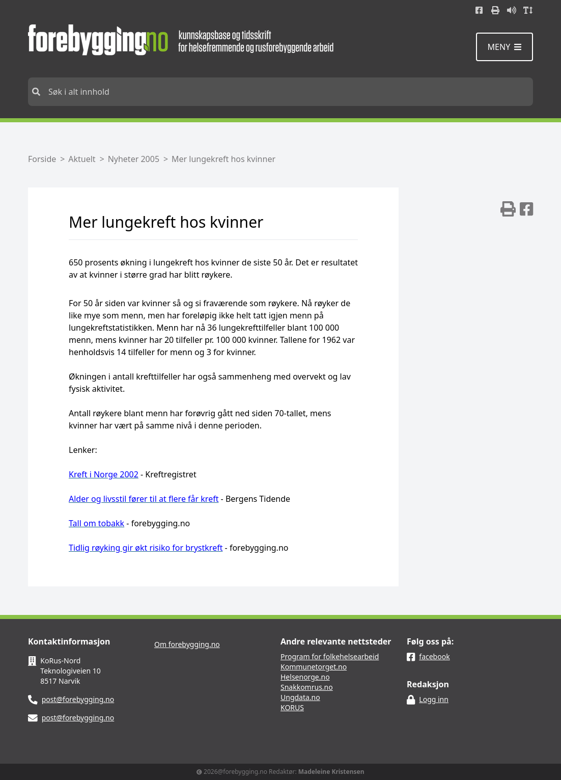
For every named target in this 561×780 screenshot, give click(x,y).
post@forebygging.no (78, 699)
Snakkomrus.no (306, 687)
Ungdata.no (300, 697)
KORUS (292, 707)
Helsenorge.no (305, 677)
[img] (508, 209)
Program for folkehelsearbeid (329, 656)
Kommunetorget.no (313, 666)
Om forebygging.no (187, 644)
